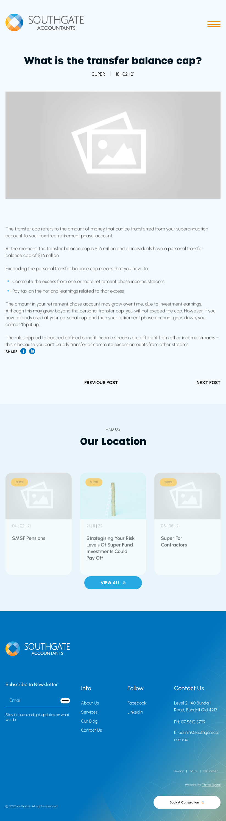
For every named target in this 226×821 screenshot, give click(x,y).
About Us (90, 703)
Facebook (136, 703)
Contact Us (91, 730)
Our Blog (89, 721)
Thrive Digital (211, 785)
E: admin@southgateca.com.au (196, 736)
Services (89, 712)
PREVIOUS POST (101, 382)
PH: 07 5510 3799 (189, 722)
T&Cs (193, 771)
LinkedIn (135, 712)
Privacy (179, 771)
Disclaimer (210, 771)
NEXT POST (209, 382)
